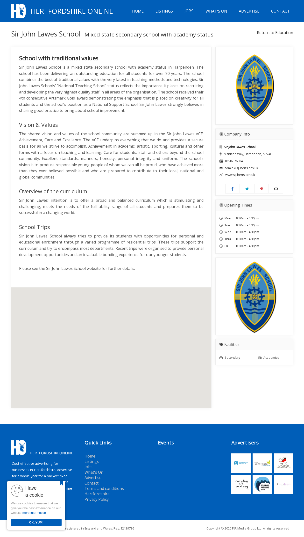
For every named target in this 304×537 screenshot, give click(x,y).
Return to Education (275, 32)
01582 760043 (234, 161)
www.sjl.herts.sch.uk (240, 174)
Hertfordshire (97, 493)
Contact (280, 11)
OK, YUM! (36, 522)
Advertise (249, 11)
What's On (216, 11)
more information (34, 513)
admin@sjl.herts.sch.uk (241, 168)
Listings (164, 11)
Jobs (188, 11)
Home (138, 11)
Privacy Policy (97, 499)
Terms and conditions (104, 488)
